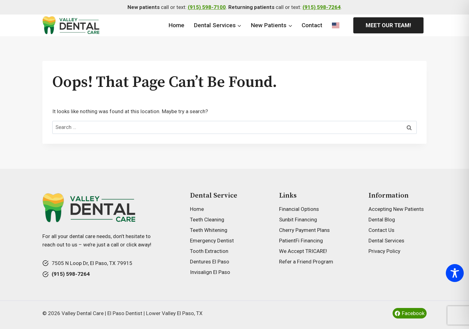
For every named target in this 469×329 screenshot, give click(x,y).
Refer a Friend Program (306, 261)
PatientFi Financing (301, 240)
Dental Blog (381, 219)
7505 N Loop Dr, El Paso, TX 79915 (92, 263)
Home (176, 25)
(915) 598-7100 (207, 7)
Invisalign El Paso (210, 272)
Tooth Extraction (209, 251)
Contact (312, 25)
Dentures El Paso (209, 261)
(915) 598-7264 (322, 7)
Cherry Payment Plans (304, 230)
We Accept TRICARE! (303, 251)
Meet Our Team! (388, 25)
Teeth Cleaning (207, 219)
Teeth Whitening (208, 230)
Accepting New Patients (396, 209)
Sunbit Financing (298, 219)
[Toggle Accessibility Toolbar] (454, 273)
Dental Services (386, 240)
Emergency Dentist (212, 240)
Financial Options (299, 209)
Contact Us (381, 230)
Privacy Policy (384, 251)
